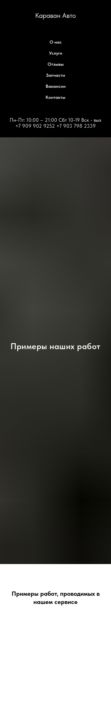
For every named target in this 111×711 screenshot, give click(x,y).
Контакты (55, 97)
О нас (56, 42)
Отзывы (56, 64)
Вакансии (56, 86)
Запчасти (55, 75)
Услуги (55, 53)
